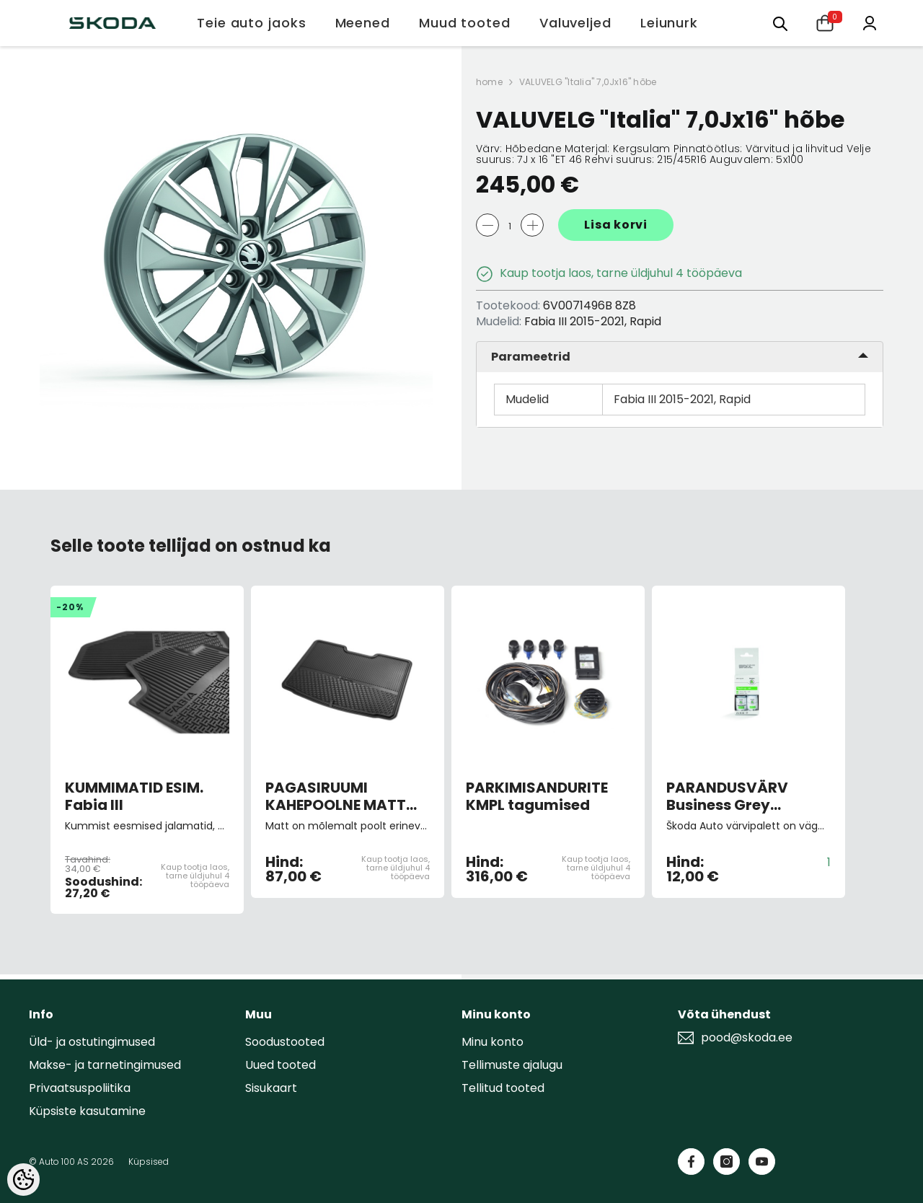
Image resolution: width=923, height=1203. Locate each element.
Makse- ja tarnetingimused (105, 1065)
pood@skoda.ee (746, 1038)
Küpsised (148, 1161)
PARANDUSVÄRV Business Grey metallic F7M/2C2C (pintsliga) (737, 796)
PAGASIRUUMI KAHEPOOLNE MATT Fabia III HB (335, 796)
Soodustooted (284, 1042)
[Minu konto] (869, 22)
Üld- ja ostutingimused (92, 1042)
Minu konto (493, 1042)
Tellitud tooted (503, 1088)
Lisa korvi (616, 224)
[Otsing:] (780, 22)
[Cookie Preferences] (23, 1179)
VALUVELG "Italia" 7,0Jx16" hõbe (587, 82)
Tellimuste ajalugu (512, 1065)
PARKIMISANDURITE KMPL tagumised (537, 796)
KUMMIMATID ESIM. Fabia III (134, 796)
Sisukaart (271, 1088)
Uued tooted (280, 1065)
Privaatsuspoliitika (80, 1088)
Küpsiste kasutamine (87, 1111)
